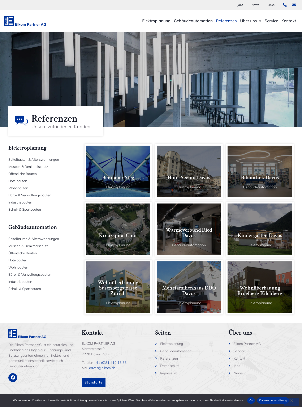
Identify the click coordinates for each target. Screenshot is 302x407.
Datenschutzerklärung (273, 400)
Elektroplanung (156, 20)
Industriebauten (20, 202)
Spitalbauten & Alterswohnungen (33, 159)
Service (271, 20)
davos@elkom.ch (102, 368)
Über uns (250, 21)
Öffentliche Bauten (22, 174)
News (253, 5)
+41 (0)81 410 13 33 (110, 362)
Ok (251, 400)
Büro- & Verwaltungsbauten (29, 195)
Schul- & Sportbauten (24, 209)
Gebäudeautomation (193, 20)
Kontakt (288, 20)
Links (271, 5)
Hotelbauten (17, 181)
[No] (291, 402)
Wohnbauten (18, 188)
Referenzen (226, 20)
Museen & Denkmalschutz (28, 166)
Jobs (237, 5)
